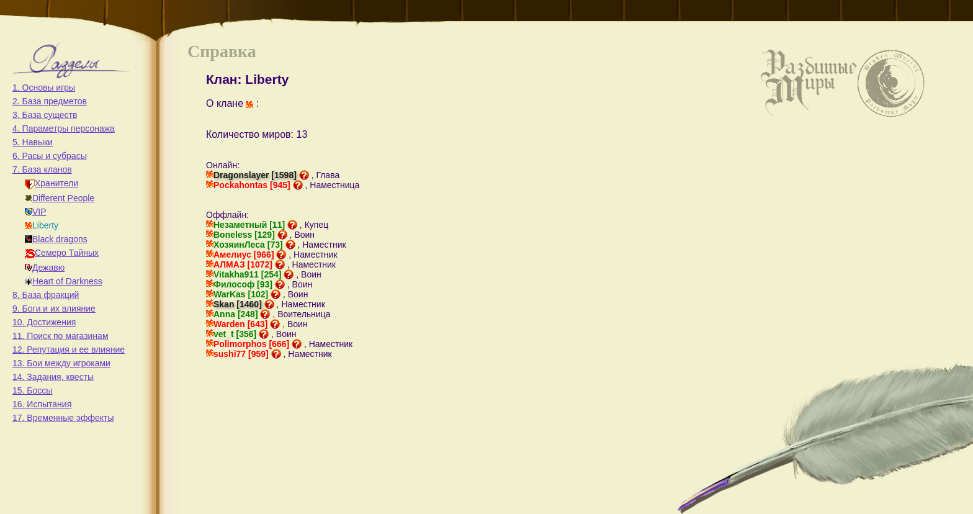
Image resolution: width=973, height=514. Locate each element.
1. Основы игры (43, 87)
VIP (36, 212)
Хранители (51, 183)
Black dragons (56, 239)
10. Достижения (44, 322)
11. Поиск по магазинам (60, 336)
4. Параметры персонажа (63, 128)
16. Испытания (41, 404)
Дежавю (45, 268)
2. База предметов (49, 101)
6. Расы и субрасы (49, 156)
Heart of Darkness (63, 281)
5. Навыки (32, 142)
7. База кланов (42, 169)
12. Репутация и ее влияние (68, 349)
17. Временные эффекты (63, 418)
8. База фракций (45, 295)
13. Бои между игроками (61, 363)
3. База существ (44, 115)
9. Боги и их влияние (54, 308)
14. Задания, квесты (53, 377)
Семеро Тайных (62, 253)
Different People (59, 198)
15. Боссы (32, 390)
